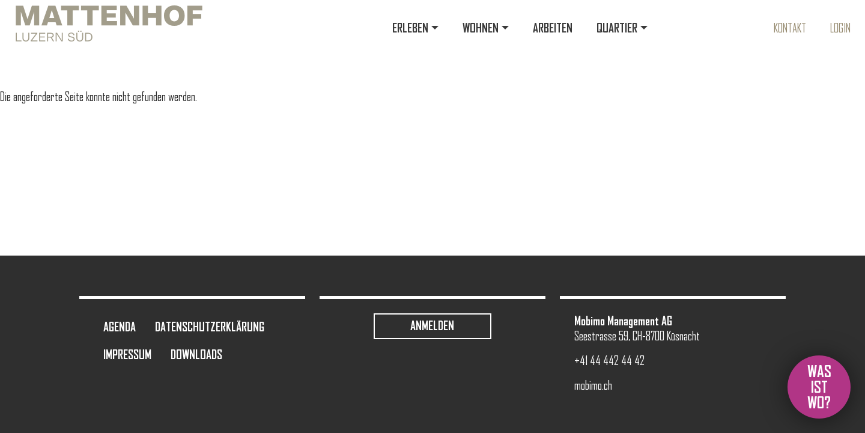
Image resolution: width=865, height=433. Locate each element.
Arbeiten (552, 28)
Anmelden (432, 326)
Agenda (119, 327)
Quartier (616, 28)
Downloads (196, 354)
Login (840, 28)
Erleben (410, 28)
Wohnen (481, 28)
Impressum (127, 354)
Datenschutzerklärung (209, 327)
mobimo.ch (593, 385)
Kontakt (790, 28)
